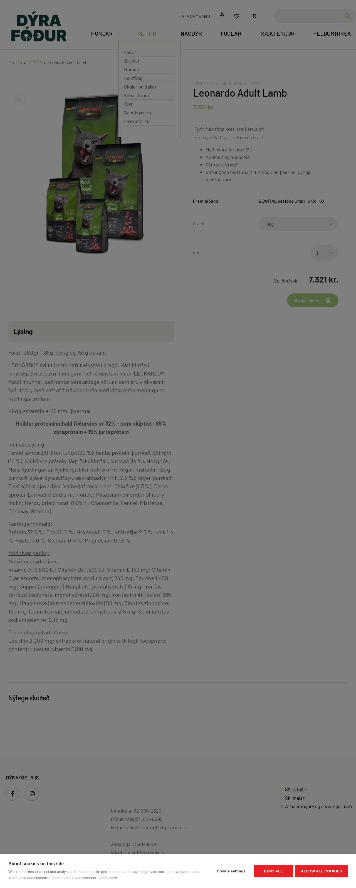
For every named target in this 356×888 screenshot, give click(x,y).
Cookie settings (230, 871)
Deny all (273, 871)
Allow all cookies (321, 871)
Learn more (107, 878)
